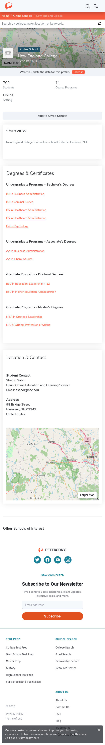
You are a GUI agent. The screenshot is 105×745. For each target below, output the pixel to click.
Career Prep (13, 661)
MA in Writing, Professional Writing (28, 325)
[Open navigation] (96, 6)
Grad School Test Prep (19, 654)
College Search (65, 647)
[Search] (88, 6)
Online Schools (22, 16)
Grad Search (63, 654)
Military (10, 668)
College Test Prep (16, 647)
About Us (61, 700)
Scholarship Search (67, 661)
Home (5, 16)
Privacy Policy (14, 713)
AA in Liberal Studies (19, 259)
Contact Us (62, 707)
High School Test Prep (19, 675)
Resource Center (66, 668)
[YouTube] (57, 559)
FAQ (58, 714)
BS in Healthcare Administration (26, 210)
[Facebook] (47, 559)
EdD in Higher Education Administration (31, 292)
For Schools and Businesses (23, 681)
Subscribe (52, 616)
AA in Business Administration (25, 251)
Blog (58, 720)
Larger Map (87, 495)
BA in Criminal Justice (19, 202)
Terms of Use (14, 718)
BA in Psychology (17, 226)
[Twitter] (37, 559)
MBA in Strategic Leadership (24, 317)
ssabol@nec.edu (27, 390)
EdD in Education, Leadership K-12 (28, 284)
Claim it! (78, 72)
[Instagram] (68, 559)
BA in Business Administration (25, 194)
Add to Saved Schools (52, 116)
